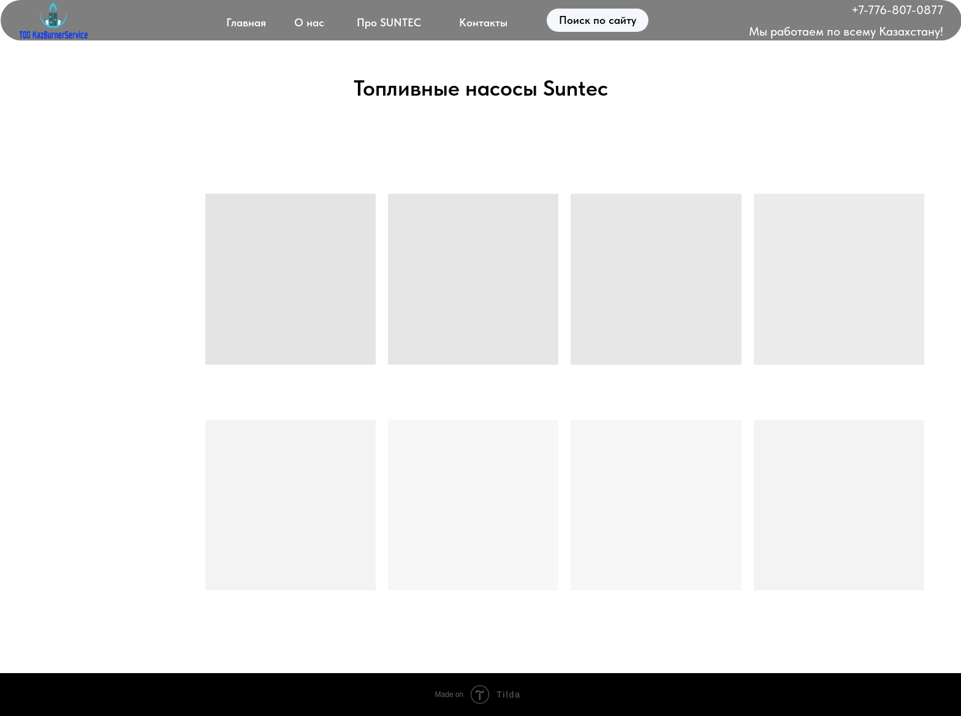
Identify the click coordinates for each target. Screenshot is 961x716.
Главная (246, 22)
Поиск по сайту (597, 19)
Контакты (483, 22)
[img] (53, 20)
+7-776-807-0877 (897, 9)
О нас (309, 22)
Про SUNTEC (389, 22)
